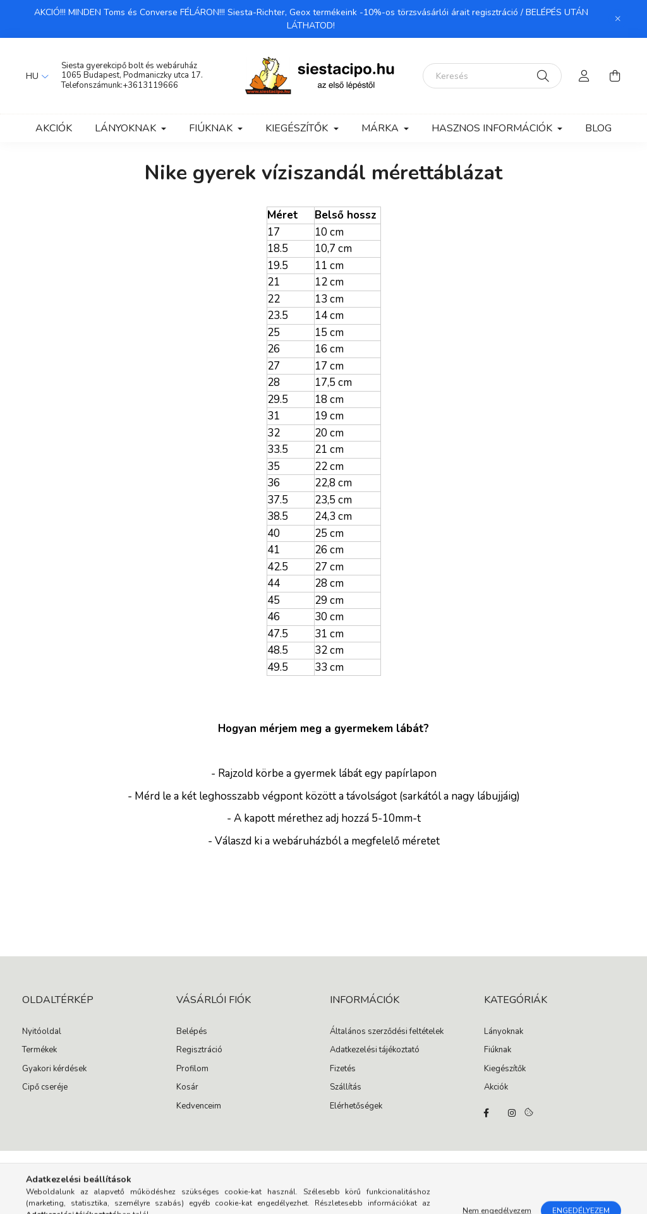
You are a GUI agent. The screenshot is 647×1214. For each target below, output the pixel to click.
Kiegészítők (505, 1069)
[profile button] (584, 75)
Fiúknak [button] (212, 128)
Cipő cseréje (45, 1088)
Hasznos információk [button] (493, 128)
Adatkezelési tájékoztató (375, 1050)
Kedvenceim (198, 1107)
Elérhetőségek (356, 1107)
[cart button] (614, 75)
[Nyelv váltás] (34, 75)
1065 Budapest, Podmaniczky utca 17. (132, 75)
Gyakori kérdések (54, 1069)
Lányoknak (503, 1032)
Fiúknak (497, 1050)
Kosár (187, 1088)
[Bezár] (617, 18)
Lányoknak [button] (127, 128)
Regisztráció (199, 1050)
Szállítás (345, 1088)
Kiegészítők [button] (297, 128)
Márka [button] (381, 128)
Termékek (39, 1050)
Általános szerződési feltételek (387, 1032)
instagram (511, 1113)
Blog (598, 128)
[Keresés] (492, 75)
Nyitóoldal (41, 1032)
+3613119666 (150, 85)
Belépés (191, 1032)
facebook (486, 1113)
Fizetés (343, 1069)
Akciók (53, 128)
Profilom (192, 1069)
